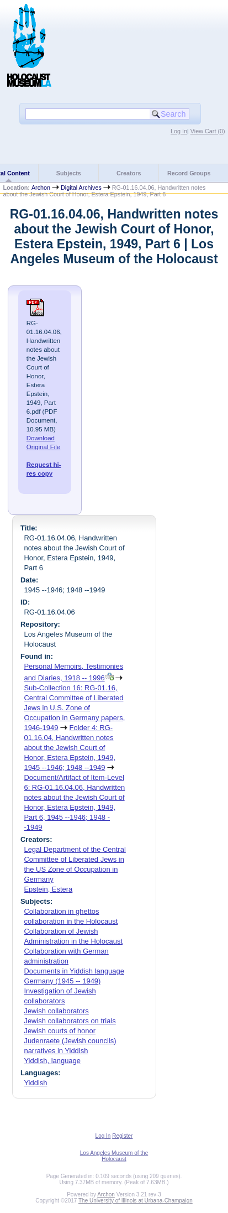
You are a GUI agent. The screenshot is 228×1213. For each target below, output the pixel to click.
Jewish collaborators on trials (69, 1021)
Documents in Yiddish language (74, 971)
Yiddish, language (52, 1060)
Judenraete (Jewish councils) (70, 1041)
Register (122, 1136)
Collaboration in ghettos (61, 911)
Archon (40, 187)
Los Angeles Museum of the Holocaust (114, 1156)
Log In (179, 131)
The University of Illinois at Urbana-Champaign (135, 1201)
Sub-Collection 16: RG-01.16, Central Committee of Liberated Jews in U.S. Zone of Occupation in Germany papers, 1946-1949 (74, 708)
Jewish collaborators (56, 1011)
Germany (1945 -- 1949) (62, 981)
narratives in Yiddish (56, 1051)
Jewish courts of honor (60, 1031)
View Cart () (207, 131)
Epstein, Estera (48, 889)
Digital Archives (81, 187)
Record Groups (189, 173)
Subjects (68, 173)
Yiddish (35, 1083)
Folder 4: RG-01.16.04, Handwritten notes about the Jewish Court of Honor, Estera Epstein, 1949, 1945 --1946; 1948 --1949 (69, 747)
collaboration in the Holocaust (71, 921)
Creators (128, 173)
